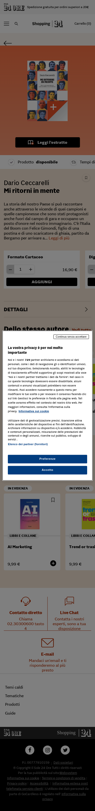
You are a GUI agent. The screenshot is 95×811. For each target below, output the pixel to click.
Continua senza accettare (71, 336)
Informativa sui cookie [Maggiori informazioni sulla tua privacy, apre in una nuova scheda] (33, 411)
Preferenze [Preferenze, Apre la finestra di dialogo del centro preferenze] (48, 458)
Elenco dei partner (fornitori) (28, 444)
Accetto (47, 469)
